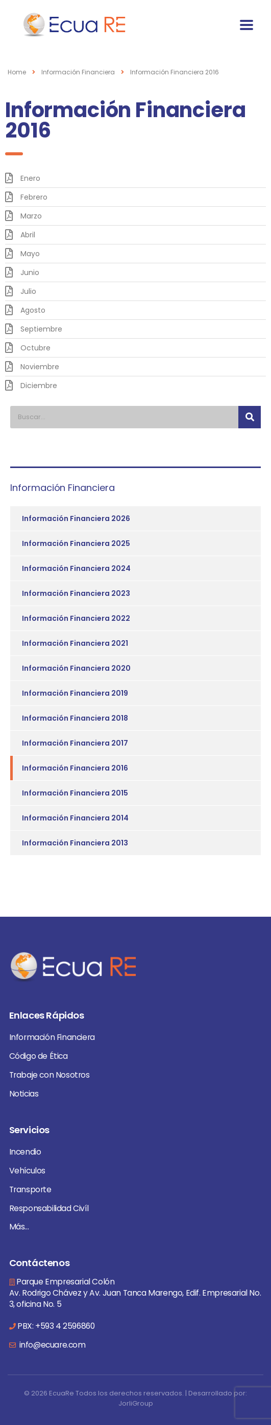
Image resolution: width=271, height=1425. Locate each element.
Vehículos (27, 1170)
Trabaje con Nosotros (49, 1075)
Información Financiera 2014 (75, 818)
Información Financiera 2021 (75, 643)
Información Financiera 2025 (76, 543)
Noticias (24, 1093)
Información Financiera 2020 (76, 668)
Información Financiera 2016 (75, 768)
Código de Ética (38, 1056)
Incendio (25, 1151)
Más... (19, 1226)
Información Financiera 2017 (75, 743)
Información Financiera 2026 (76, 518)
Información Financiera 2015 (75, 793)
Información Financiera (52, 1037)
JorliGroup (135, 1403)
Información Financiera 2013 (75, 843)
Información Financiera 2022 (76, 618)
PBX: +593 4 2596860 (55, 1326)
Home (17, 72)
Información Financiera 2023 (76, 593)
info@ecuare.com (51, 1344)
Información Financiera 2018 (75, 718)
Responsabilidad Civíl (49, 1208)
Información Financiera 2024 (76, 568)
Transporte (30, 1189)
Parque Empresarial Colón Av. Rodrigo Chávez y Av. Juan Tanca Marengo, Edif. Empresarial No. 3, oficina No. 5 (135, 1292)
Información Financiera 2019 (75, 693)
